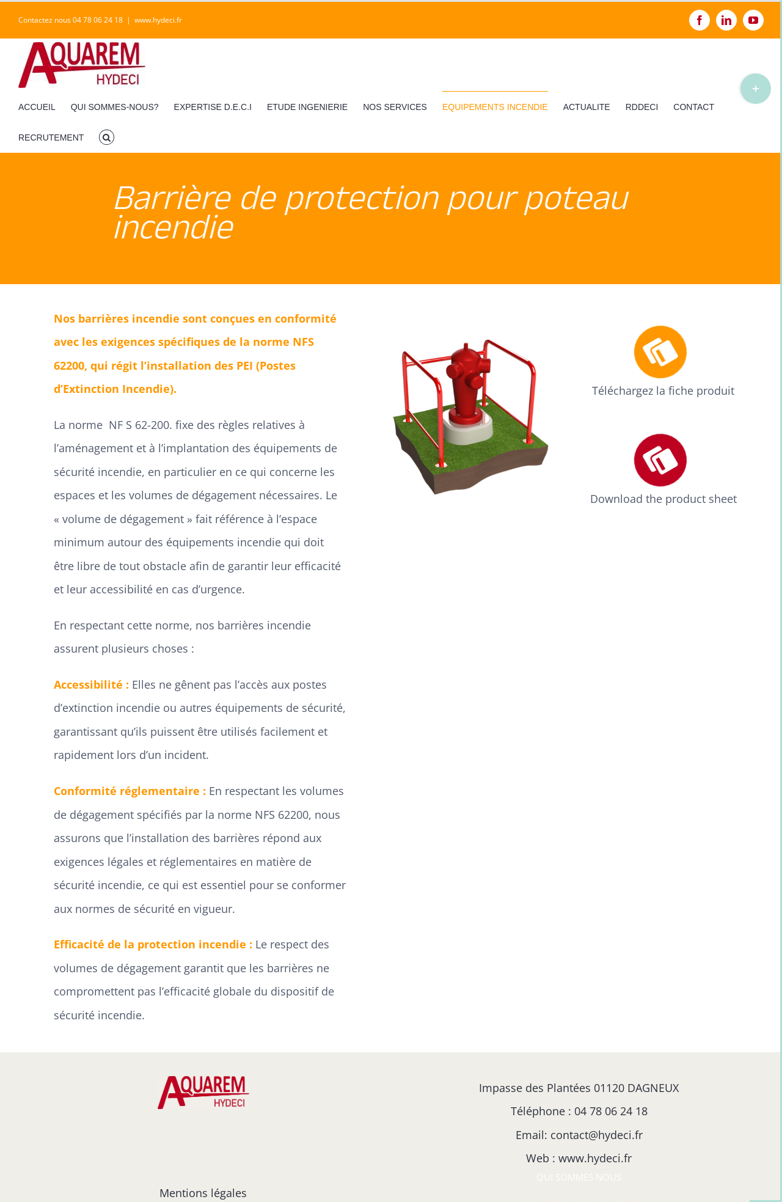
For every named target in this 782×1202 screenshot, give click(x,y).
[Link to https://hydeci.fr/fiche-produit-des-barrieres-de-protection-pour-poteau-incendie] (660, 352)
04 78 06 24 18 (611, 1111)
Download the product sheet (663, 498)
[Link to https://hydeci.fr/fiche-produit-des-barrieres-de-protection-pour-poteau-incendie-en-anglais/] (660, 460)
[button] (106, 137)
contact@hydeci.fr (596, 1134)
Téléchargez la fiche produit (663, 390)
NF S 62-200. (140, 424)
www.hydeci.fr (158, 20)
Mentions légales (203, 1193)
